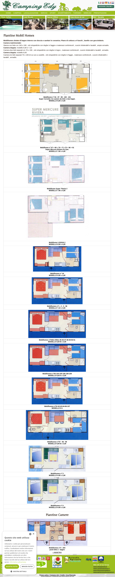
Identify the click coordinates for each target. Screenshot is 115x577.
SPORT (53, 13)
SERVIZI (44, 13)
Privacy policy (44, 575)
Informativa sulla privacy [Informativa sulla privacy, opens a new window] (18, 562)
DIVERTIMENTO (64, 13)
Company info (54, 575)
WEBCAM (87, 13)
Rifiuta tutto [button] (27, 566)
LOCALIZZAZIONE (31, 13)
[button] (19, 571)
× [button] (33, 534)
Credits (62, 575)
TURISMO (77, 13)
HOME (8, 13)
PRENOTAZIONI (100, 13)
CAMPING (17, 13)
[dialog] (19, 553)
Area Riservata (70, 575)
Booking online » (106, 6)
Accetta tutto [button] (11, 566)
